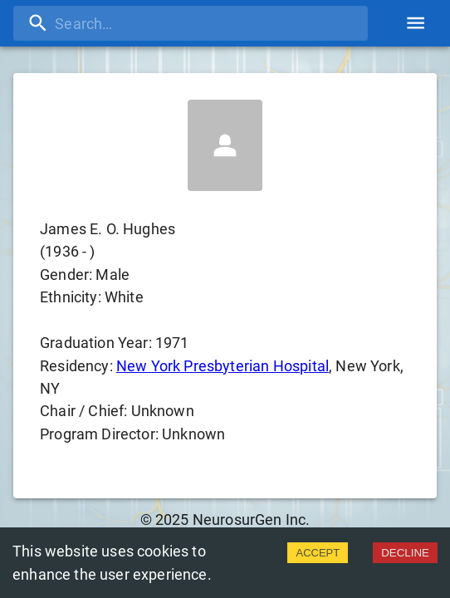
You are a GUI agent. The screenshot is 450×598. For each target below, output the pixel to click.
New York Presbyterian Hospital (222, 366)
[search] (190, 23)
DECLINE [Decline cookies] (405, 553)
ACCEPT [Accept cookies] (318, 553)
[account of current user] (415, 23)
